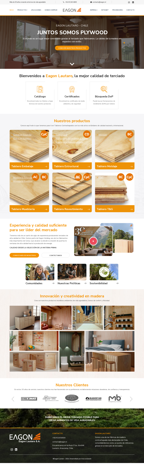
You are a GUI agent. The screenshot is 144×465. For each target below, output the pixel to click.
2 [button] (124, 45)
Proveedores (117, 10)
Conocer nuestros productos (72, 48)
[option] (72, 42)
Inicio (12, 10)
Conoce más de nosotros (24, 255)
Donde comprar (51, 10)
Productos (21, 10)
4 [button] (124, 51)
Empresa (93, 10)
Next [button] (131, 401)
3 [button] (124, 48)
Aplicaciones (36, 10)
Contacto (130, 10)
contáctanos (55, 255)
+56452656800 (58, 440)
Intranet (105, 10)
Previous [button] (13, 401)
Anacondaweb (86, 461)
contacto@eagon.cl (59, 444)
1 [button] (124, 42)
